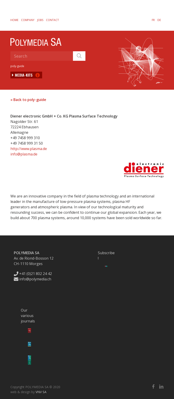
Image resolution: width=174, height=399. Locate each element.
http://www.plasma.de (28, 148)
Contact (52, 20)
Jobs (40, 20)
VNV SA (41, 392)
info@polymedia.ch (32, 279)
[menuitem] (153, 20)
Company (27, 20)
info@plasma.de (23, 154)
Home (14, 20)
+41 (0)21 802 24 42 (33, 273)
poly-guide (17, 66)
